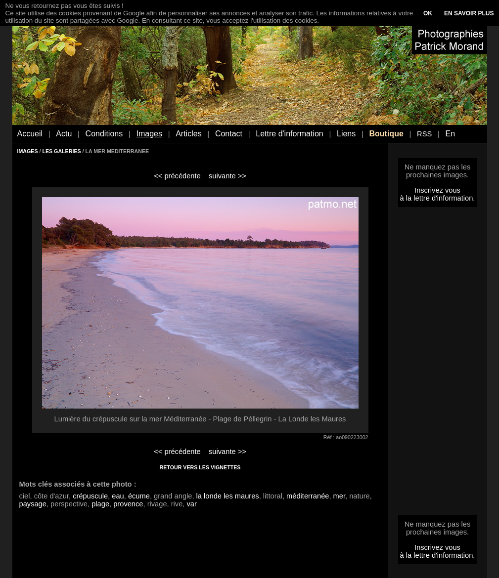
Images (149, 133)
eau (118, 496)
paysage (32, 504)
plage (100, 504)
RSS (424, 134)
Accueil (30, 133)
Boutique (386, 133)
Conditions (104, 133)
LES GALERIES (61, 151)
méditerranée (307, 496)
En (450, 133)
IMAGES (27, 151)
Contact (228, 133)
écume (139, 496)
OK (427, 13)
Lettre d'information (289, 133)
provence (128, 504)
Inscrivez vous (437, 190)
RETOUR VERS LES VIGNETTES (200, 467)
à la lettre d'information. (437, 198)
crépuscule (90, 496)
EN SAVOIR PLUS (469, 13)
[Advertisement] (437, 364)
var (191, 504)
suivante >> (227, 176)
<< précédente (177, 176)
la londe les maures (227, 496)
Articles (188, 133)
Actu (64, 133)
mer (339, 496)
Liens (346, 133)
